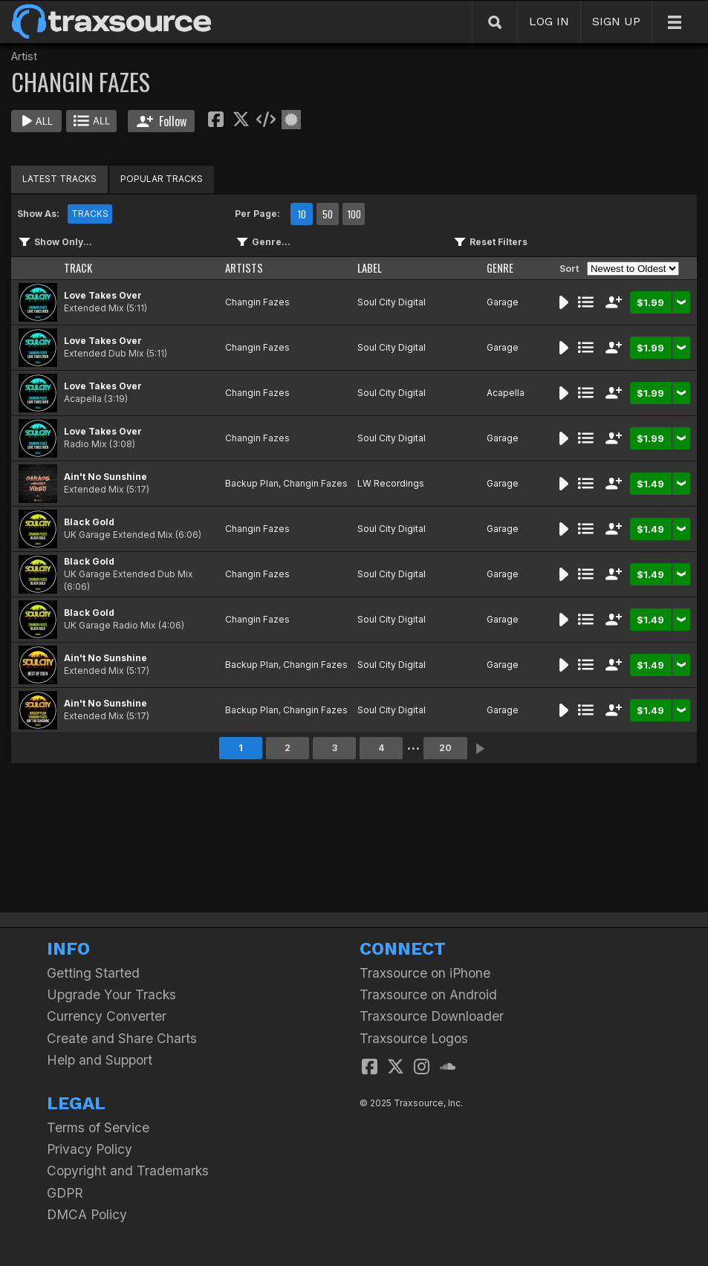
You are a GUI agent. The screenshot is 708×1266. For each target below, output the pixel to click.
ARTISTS (244, 268)
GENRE (500, 268)
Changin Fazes (257, 302)
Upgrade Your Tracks (111, 994)
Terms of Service (98, 1127)
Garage (503, 302)
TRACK (78, 268)
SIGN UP (616, 21)
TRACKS (89, 213)
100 (354, 214)
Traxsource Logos (414, 1038)
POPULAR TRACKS (161, 178)
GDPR (65, 1193)
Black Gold (89, 522)
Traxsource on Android (428, 994)
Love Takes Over (103, 295)
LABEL (369, 268)
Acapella (505, 392)
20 (445, 747)
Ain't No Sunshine (105, 476)
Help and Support (99, 1060)
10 (301, 214)
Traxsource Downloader (432, 1016)
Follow (161, 121)
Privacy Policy (89, 1149)
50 (327, 214)
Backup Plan (252, 483)
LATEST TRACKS (59, 178)
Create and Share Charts (122, 1038)
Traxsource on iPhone (425, 973)
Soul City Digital (391, 302)
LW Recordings (390, 483)
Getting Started (93, 973)
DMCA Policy (87, 1214)
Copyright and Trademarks (128, 1170)
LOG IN (549, 21)
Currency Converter (106, 1016)
